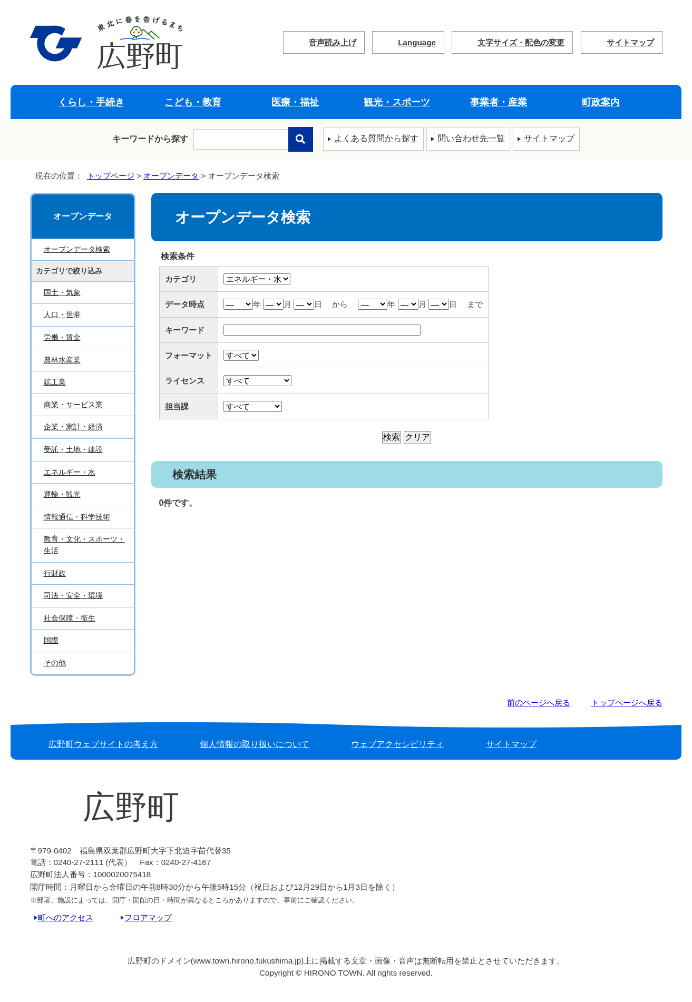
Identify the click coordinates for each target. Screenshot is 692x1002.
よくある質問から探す (376, 138)
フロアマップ (148, 917)
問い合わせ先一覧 (471, 138)
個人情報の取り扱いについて (254, 744)
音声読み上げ (332, 42)
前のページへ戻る (538, 702)
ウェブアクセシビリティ (397, 744)
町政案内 (601, 101)
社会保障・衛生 (69, 618)
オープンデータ (171, 175)
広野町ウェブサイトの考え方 (103, 744)
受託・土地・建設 (73, 449)
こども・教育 (192, 101)
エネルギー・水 (69, 472)
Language (417, 42)
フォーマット (188, 355)
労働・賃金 (62, 337)
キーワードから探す (150, 138)
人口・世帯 (62, 314)
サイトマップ (630, 42)
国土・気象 (62, 292)
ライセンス (184, 380)
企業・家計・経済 (73, 427)
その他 (55, 663)
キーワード (184, 330)
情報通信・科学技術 (77, 517)
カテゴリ (181, 278)
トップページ (110, 175)
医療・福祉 (295, 101)
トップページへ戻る (626, 702)
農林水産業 (62, 360)
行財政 (55, 573)
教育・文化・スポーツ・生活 (84, 545)
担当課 (177, 406)
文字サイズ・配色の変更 (520, 42)
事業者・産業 (498, 101)
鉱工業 (55, 382)
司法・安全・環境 (73, 595)
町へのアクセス (65, 917)
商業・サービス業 (73, 404)
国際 (51, 640)
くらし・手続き (91, 101)
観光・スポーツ (397, 101)
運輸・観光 (62, 494)
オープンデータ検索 (77, 249)
